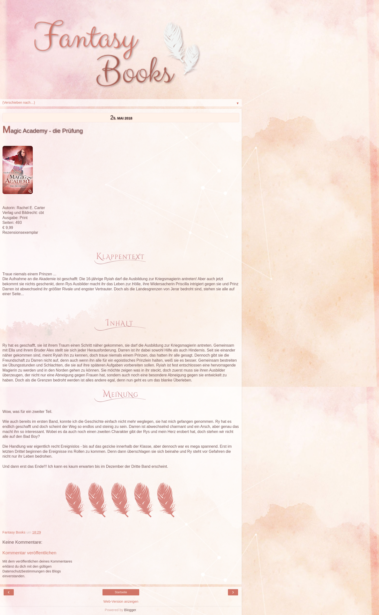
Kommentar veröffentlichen (29, 552)
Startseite (121, 592)
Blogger (130, 610)
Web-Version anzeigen (120, 601)
